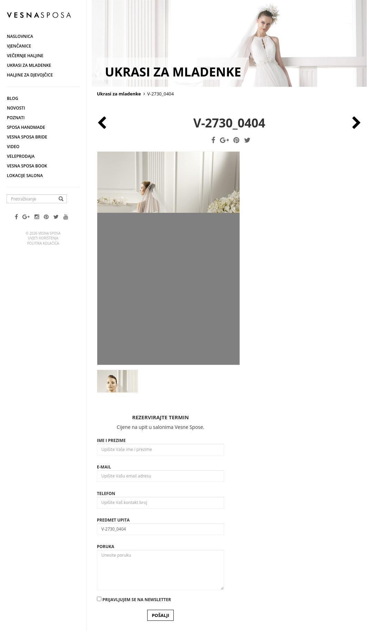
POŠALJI (160, 615)
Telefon (106, 493)
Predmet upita (113, 520)
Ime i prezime (111, 440)
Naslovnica (20, 36)
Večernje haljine (25, 56)
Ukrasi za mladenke (29, 65)
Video (13, 147)
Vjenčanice (19, 46)
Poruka (105, 546)
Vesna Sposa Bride (27, 137)
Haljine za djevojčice (30, 75)
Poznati (16, 118)
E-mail (104, 467)
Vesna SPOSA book (27, 166)
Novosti (16, 108)
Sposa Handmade (26, 127)
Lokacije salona (25, 175)
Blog (12, 98)
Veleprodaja (20, 156)
